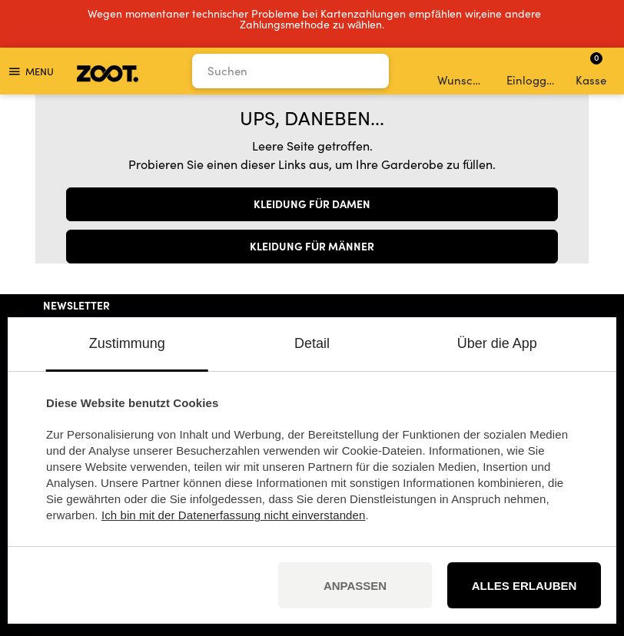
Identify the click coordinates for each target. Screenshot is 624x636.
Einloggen (532, 71)
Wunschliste (463, 71)
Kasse (591, 69)
